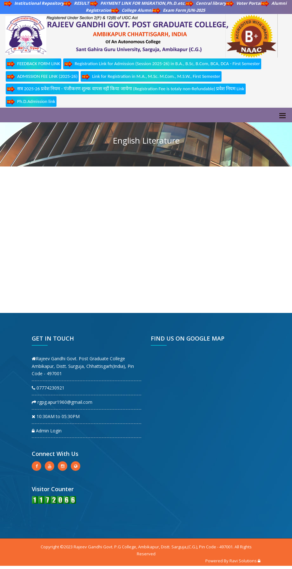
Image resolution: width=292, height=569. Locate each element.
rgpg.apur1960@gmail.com (62, 402)
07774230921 (48, 388)
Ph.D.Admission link (31, 101)
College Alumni (132, 10)
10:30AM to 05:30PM (56, 416)
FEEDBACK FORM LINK (33, 64)
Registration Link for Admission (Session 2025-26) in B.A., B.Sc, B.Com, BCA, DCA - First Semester (162, 64)
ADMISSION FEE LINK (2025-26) (42, 76)
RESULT (77, 3)
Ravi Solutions (243, 561)
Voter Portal (243, 3)
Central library (206, 3)
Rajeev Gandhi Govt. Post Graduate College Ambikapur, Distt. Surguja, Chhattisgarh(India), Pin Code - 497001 (83, 366)
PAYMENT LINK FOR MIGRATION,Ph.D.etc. (138, 3)
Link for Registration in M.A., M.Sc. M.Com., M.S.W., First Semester (151, 76)
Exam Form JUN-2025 (179, 10)
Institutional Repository (34, 3)
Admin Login (47, 431)
